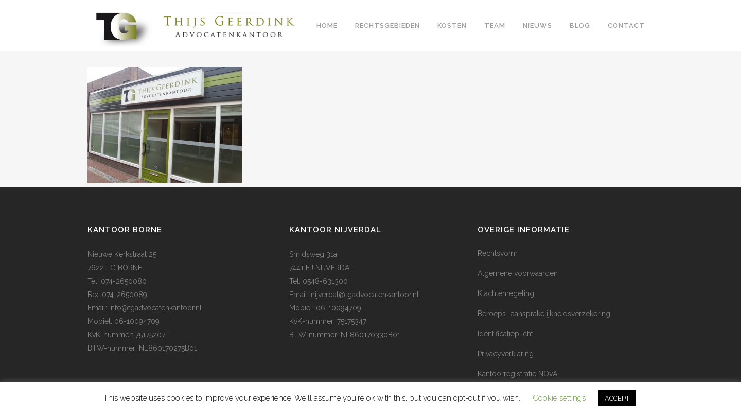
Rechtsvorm (498, 253)
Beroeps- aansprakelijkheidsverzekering (544, 313)
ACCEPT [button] (617, 398)
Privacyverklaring (506, 354)
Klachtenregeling (506, 293)
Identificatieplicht (505, 334)
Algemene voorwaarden (518, 273)
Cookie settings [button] (559, 398)
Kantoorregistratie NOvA (517, 374)
